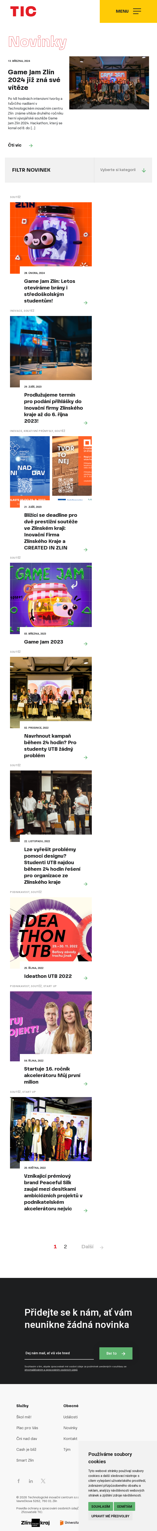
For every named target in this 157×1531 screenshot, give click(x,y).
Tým (67, 1431)
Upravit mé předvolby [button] (110, 1516)
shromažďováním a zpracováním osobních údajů (51, 1351)
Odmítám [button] (124, 1507)
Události (70, 1398)
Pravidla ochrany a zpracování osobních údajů (47, 1490)
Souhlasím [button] (100, 1507)
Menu (128, 14)
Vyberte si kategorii (123, 175)
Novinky (70, 1409)
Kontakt (70, 1420)
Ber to (116, 1335)
